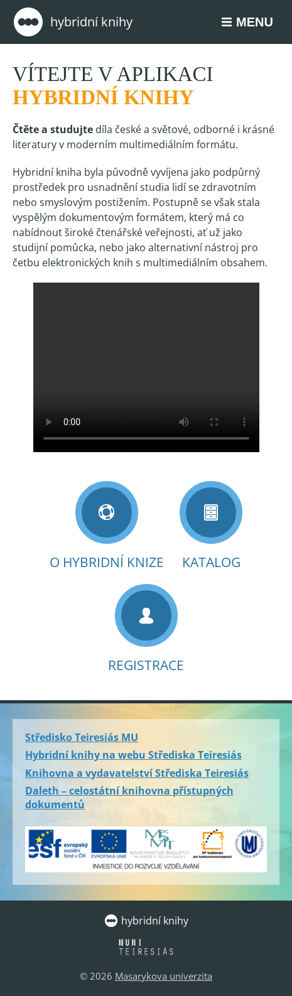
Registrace (146, 629)
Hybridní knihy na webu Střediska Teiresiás (133, 755)
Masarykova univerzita (163, 976)
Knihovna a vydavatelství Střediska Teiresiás (137, 773)
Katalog (211, 526)
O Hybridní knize (107, 526)
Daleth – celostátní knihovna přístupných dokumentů (129, 797)
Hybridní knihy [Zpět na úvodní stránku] (72, 22)
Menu (254, 22)
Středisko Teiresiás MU (81, 737)
